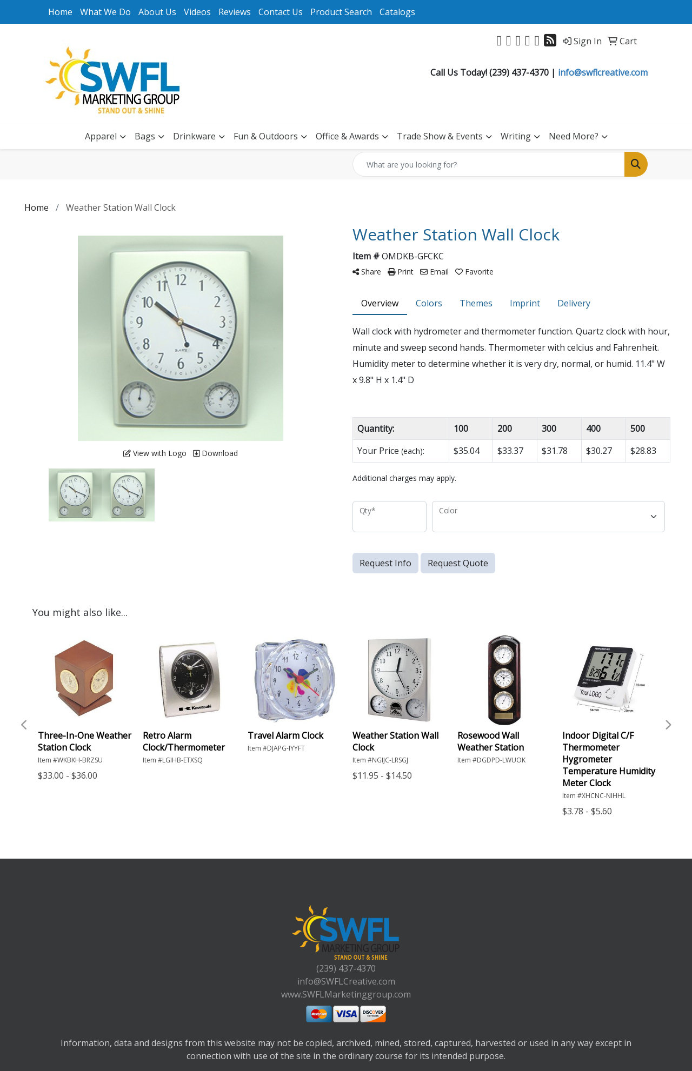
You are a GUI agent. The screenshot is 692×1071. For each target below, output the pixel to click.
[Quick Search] (488, 164)
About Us (157, 12)
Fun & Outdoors (266, 136)
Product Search (341, 12)
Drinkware (194, 136)
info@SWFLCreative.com (346, 981)
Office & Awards (347, 136)
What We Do (105, 12)
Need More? (573, 136)
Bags (145, 136)
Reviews (234, 12)
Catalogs (397, 12)
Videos (197, 12)
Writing (516, 136)
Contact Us (280, 12)
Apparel (101, 136)
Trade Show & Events (440, 136)
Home (60, 12)
